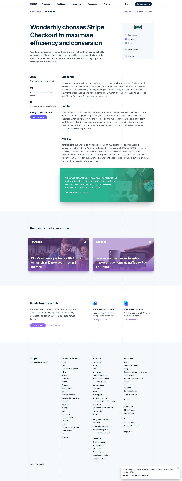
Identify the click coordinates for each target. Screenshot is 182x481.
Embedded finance (100, 375)
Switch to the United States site (137, 475)
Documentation (99, 442)
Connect (65, 385)
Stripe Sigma (67, 430)
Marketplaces (98, 385)
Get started (38, 325)
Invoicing (65, 404)
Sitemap (127, 388)
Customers (35, 11)
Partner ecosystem (100, 429)
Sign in (129, 4)
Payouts (65, 420)
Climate (65, 381)
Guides (127, 362)
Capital (64, 375)
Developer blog (99, 458)
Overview (127, 12)
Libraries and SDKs (100, 455)
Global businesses (100, 381)
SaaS (95, 391)
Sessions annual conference (135, 372)
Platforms (97, 388)
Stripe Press (129, 410)
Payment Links (67, 417)
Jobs (126, 403)
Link (63, 411)
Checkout (65, 378)
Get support (129, 422)
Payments (66, 414)
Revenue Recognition (70, 427)
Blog (126, 368)
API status (97, 448)
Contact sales (143, 4)
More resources (130, 394)
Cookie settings (130, 391)
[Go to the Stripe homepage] (33, 358)
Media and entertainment (103, 407)
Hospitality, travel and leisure (104, 401)
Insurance (97, 404)
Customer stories (131, 365)
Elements (65, 391)
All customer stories (143, 12)
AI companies (98, 394)
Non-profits (97, 411)
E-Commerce (98, 372)
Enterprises (97, 362)
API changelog (98, 452)
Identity (65, 401)
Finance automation (101, 378)
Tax (63, 433)
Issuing (64, 407)
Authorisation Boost (70, 368)
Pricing (107, 4)
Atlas (64, 365)
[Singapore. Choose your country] (39, 362)
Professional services (101, 433)
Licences (128, 384)
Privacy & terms (130, 375)
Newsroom (128, 407)
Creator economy (100, 398)
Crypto (95, 368)
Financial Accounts (69, 394)
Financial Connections (70, 398)
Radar (64, 424)
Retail (95, 414)
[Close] (177, 469)
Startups (96, 365)
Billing (64, 372)
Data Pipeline (67, 388)
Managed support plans (133, 426)
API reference (131, 319)
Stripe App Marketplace (102, 426)
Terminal (65, 437)
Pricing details (100, 319)
